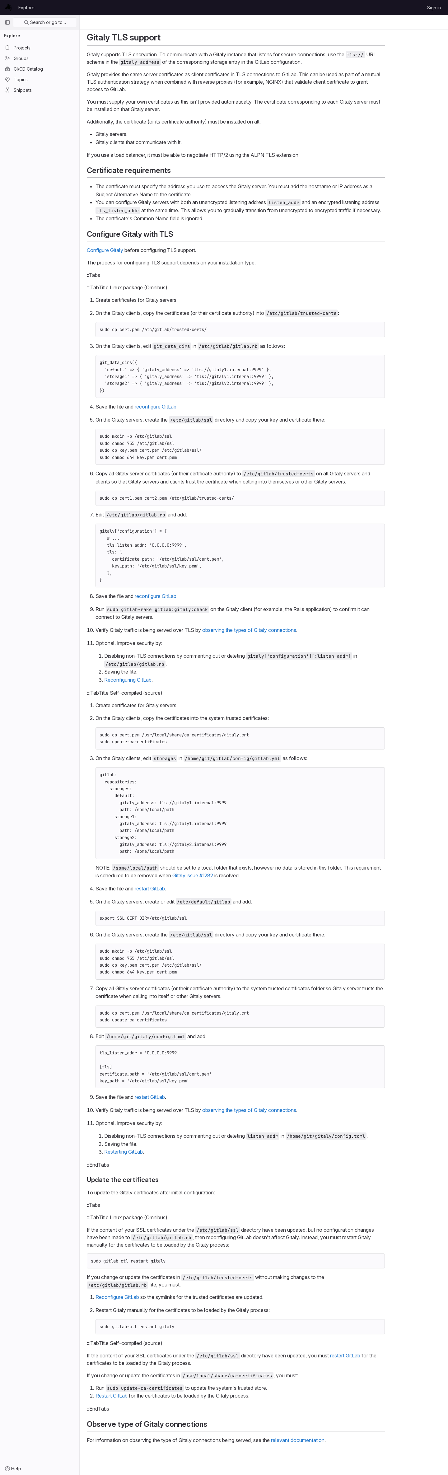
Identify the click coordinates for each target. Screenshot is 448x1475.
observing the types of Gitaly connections (277, 630)
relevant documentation (325, 1440)
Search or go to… (45, 22)
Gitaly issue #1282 (220, 875)
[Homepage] (8, 7)
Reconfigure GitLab (145, 1297)
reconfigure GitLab (183, 407)
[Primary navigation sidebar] (7, 22)
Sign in (434, 7)
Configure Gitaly (133, 250)
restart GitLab (178, 888)
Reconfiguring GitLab (156, 680)
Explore (26, 7)
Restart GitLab (140, 1396)
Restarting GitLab (151, 1152)
